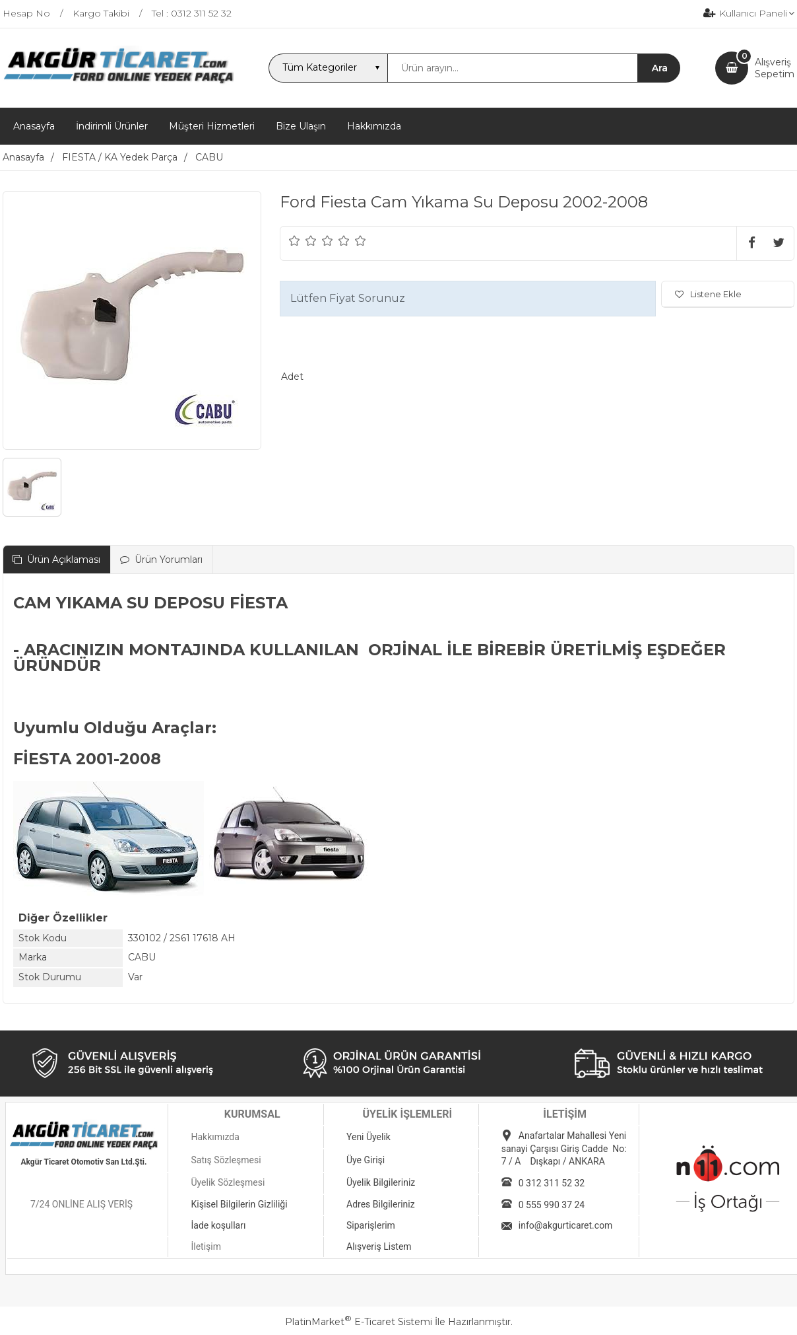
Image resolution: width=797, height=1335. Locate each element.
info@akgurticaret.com (566, 1225)
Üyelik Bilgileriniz (380, 1182)
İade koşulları (218, 1225)
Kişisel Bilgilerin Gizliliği (239, 1204)
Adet (292, 376)
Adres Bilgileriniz (380, 1204)
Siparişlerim (370, 1225)
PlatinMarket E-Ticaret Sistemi (358, 1322)
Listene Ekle (708, 294)
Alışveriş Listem (379, 1246)
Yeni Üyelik (368, 1137)
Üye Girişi (365, 1160)
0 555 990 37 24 (552, 1205)
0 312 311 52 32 (552, 1183)
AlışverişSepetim (774, 68)
